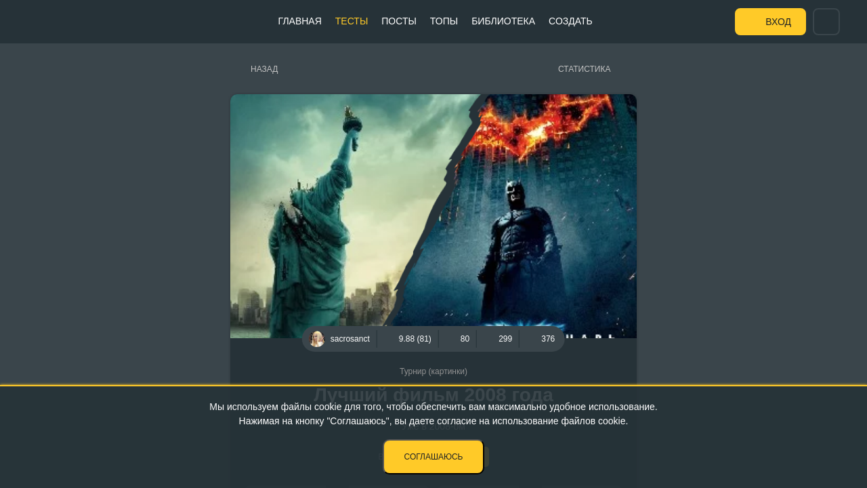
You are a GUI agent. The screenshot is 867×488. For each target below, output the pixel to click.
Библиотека (503, 21)
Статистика (584, 69)
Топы (444, 21)
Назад (264, 69)
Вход (778, 21)
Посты (399, 21)
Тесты (351, 21)
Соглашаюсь (433, 457)
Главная (300, 21)
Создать (571, 21)
